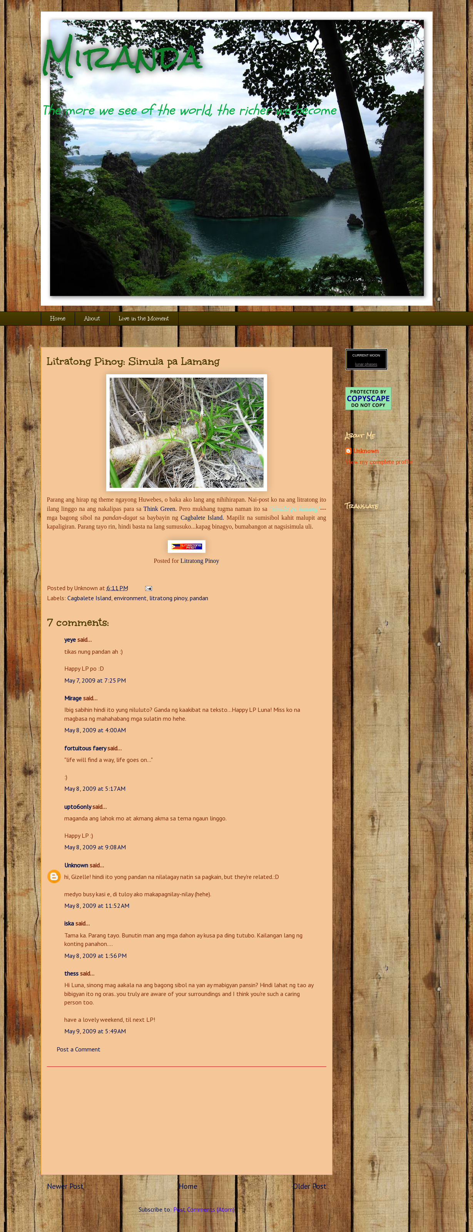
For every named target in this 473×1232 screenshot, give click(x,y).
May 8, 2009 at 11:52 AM (96, 905)
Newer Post (65, 1186)
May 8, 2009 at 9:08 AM (95, 847)
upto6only (77, 806)
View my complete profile (379, 462)
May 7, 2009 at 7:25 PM (95, 680)
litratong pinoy (168, 598)
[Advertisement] (186, 1121)
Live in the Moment (144, 318)
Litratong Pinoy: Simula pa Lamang (133, 361)
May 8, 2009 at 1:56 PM (95, 955)
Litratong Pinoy (200, 560)
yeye (70, 639)
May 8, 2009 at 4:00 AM (95, 730)
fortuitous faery (85, 748)
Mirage (73, 698)
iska (69, 923)
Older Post (309, 1186)
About (92, 318)
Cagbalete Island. (202, 517)
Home (57, 318)
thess (71, 973)
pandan (199, 598)
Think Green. (160, 509)
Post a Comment (78, 1049)
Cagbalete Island (89, 598)
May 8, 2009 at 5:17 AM (94, 788)
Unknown (76, 865)
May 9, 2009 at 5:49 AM (95, 1031)
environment (130, 598)
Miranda (121, 56)
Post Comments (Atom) (203, 1209)
